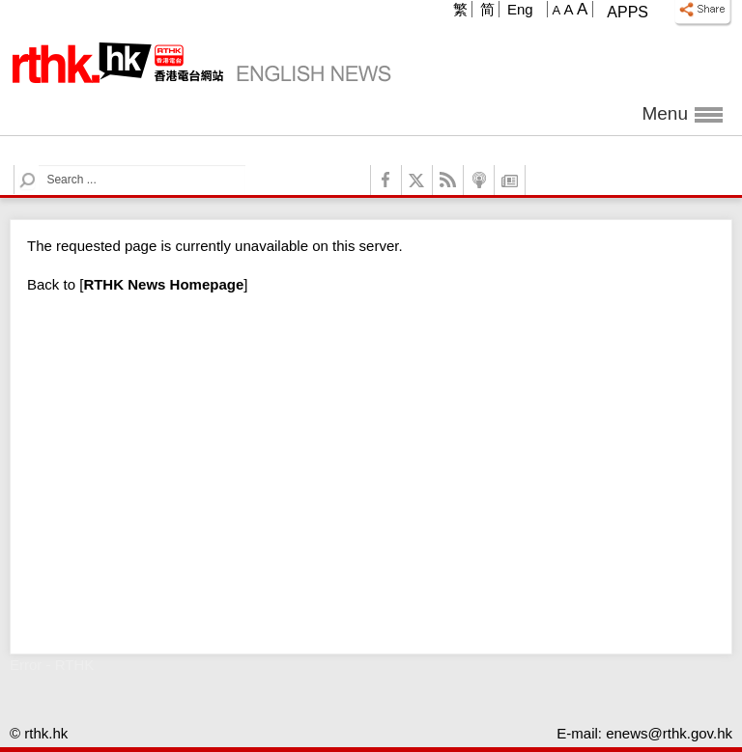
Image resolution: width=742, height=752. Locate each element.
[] (163, 284)
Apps (627, 12)
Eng (520, 9)
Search (39, 165)
